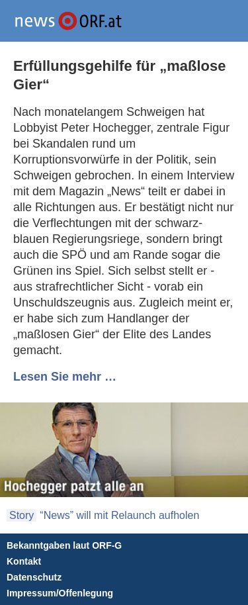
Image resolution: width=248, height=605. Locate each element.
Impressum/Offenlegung (60, 593)
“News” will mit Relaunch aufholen (119, 515)
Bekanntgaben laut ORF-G (64, 545)
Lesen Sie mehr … (64, 376)
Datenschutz (34, 577)
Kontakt (24, 561)
